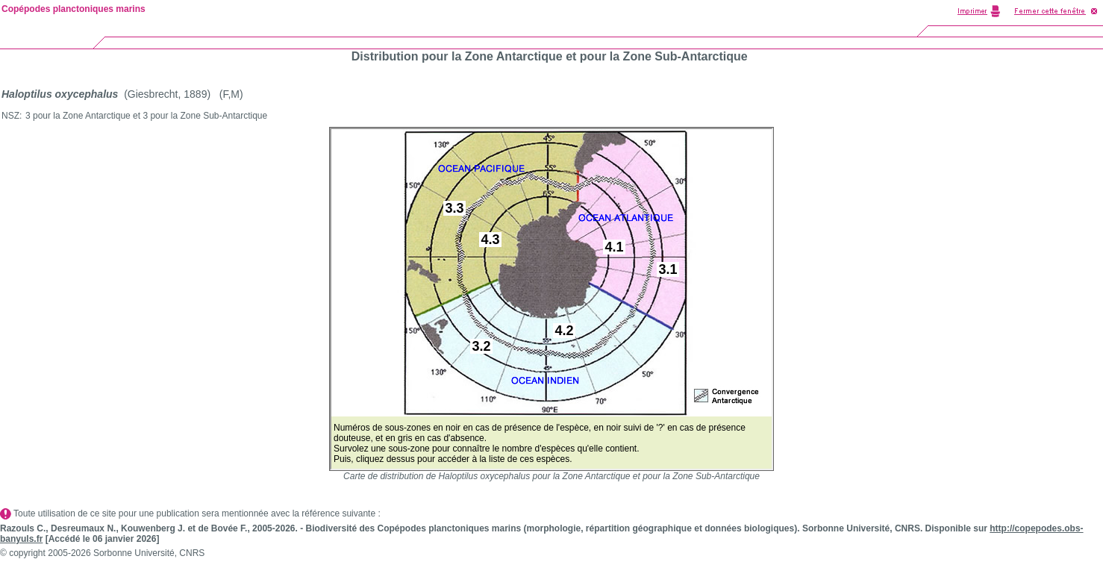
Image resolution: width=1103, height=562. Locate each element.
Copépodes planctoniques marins (73, 9)
